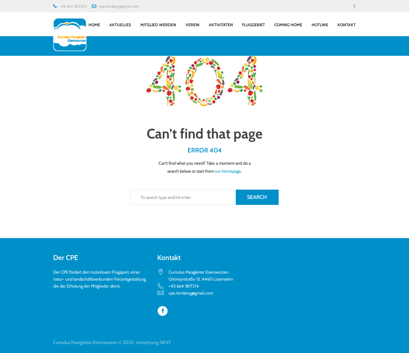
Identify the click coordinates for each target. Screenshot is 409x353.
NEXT (165, 342)
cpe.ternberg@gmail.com (119, 6)
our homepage (228, 171)
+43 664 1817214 (73, 6)
